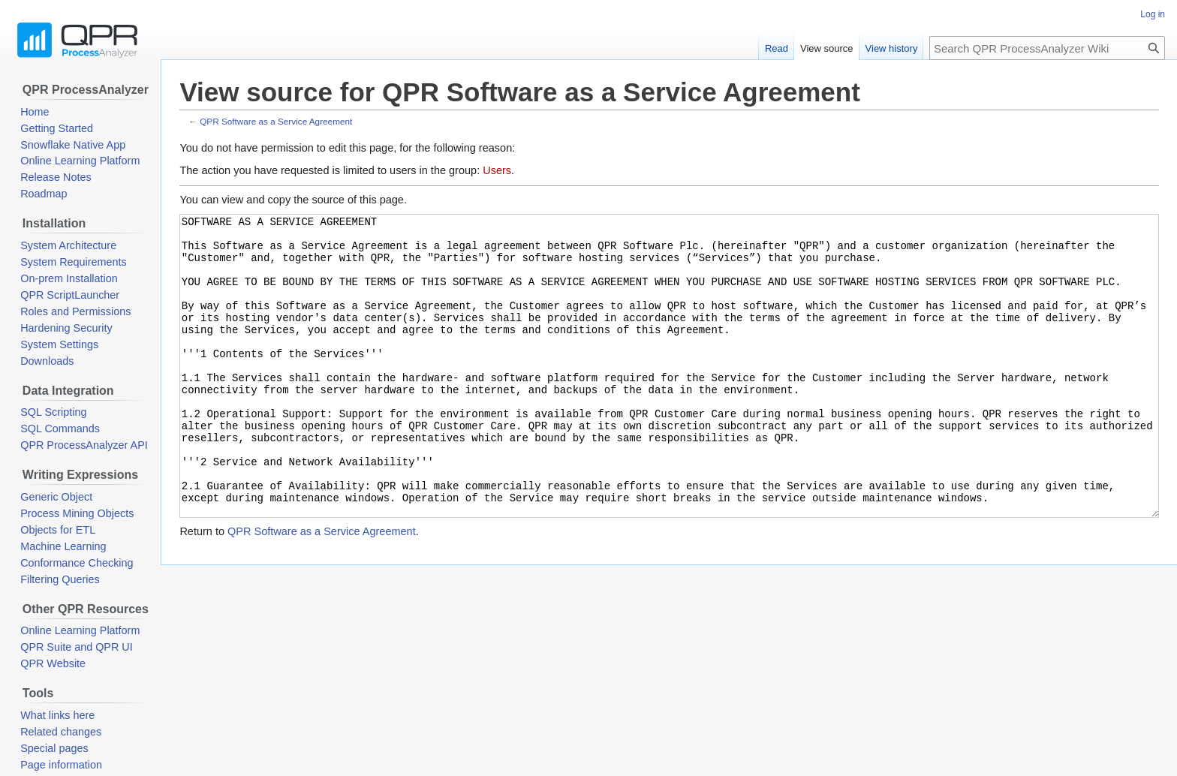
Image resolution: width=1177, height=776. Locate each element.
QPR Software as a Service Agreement (276, 121)
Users (497, 170)
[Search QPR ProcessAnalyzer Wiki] (1047, 48)
